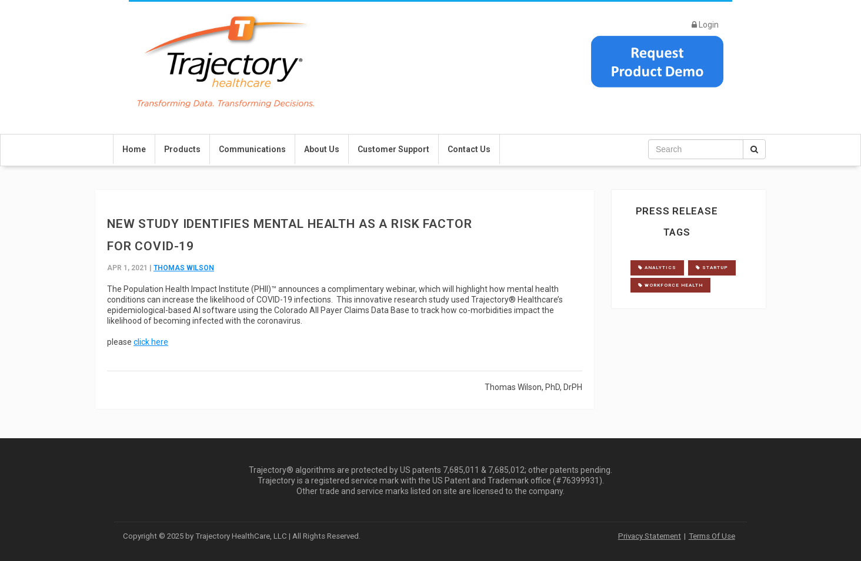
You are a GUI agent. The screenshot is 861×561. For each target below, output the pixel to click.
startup (712, 267)
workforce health (670, 285)
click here (151, 342)
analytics (657, 267)
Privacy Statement (649, 536)
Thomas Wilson (183, 268)
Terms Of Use (712, 536)
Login (705, 24)
